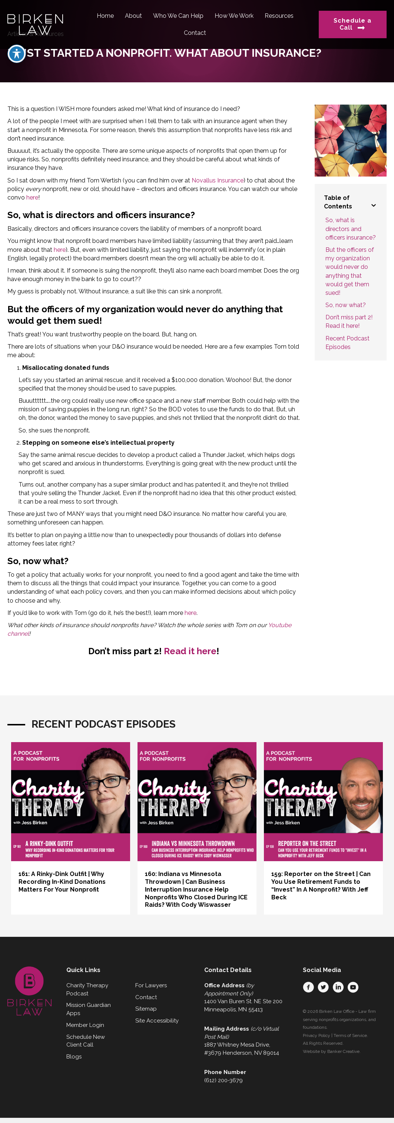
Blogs (74, 1056)
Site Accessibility (157, 1020)
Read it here (190, 651)
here (32, 197)
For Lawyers (151, 985)
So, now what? (345, 305)
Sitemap (146, 1008)
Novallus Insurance (218, 180)
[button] (308, 987)
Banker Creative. (344, 1051)
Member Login (85, 1025)
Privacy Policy (316, 1035)
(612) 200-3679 (223, 1080)
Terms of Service (350, 1035)
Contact (146, 997)
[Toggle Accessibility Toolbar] (17, 54)
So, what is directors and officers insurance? (350, 229)
